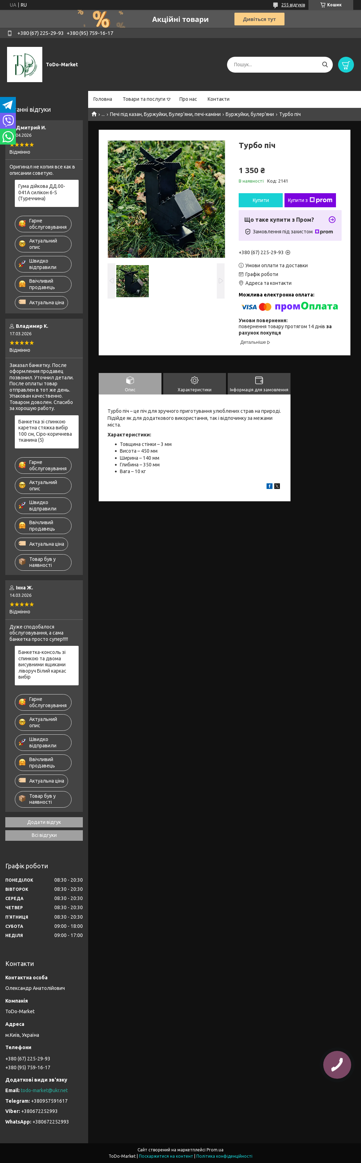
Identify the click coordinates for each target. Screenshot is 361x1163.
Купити (261, 200)
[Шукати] (325, 65)
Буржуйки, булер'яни (250, 114)
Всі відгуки (44, 835)
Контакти (219, 99)
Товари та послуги (144, 99)
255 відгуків (293, 4)
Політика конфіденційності (224, 1156)
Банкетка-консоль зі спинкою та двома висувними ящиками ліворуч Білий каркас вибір (42, 664)
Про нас (188, 99)
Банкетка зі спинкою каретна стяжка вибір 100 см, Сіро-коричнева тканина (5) (45, 431)
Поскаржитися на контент (166, 1156)
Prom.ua (215, 1149)
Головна (102, 99)
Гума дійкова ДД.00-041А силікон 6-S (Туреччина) (41, 192)
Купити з (310, 200)
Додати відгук (44, 822)
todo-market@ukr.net (44, 1090)
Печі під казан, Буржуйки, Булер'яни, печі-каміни (165, 114)
